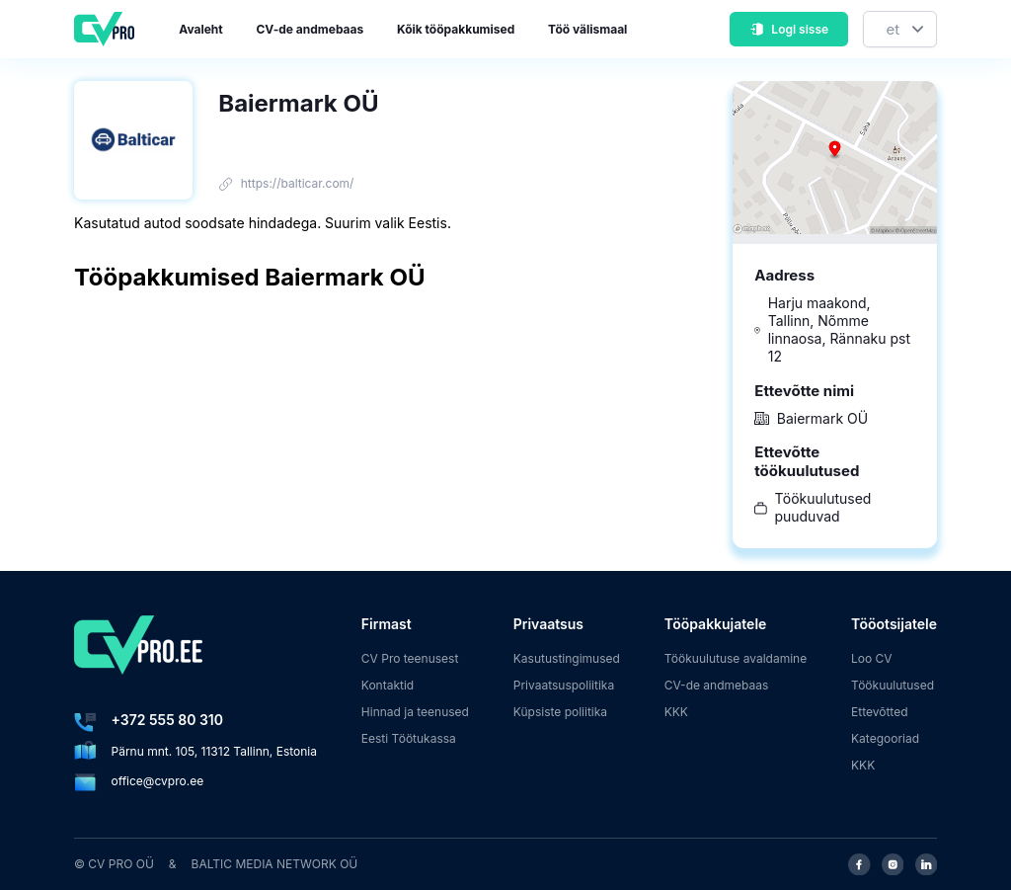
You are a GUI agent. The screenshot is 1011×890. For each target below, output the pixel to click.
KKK (676, 711)
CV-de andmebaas (309, 29)
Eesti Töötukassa (408, 738)
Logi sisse (788, 29)
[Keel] (900, 29)
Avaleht (200, 29)
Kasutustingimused (566, 658)
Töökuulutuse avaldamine (736, 658)
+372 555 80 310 (167, 719)
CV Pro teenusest (410, 658)
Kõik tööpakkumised (455, 29)
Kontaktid (387, 685)
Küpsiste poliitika (560, 711)
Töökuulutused (892, 685)
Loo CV (872, 658)
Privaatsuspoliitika (563, 685)
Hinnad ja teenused (415, 711)
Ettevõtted (879, 711)
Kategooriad (885, 738)
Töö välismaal (587, 29)
